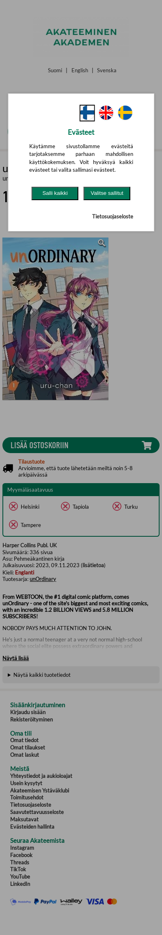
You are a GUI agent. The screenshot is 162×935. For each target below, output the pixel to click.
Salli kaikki (54, 193)
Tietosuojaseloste (112, 216)
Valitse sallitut (107, 193)
